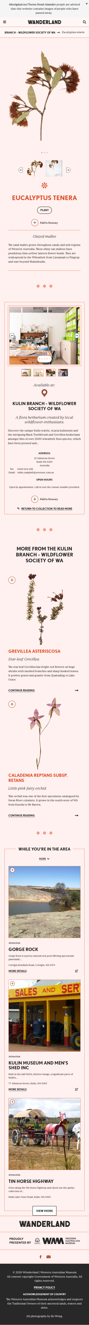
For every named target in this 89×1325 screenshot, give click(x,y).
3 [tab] (47, 153)
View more (44, 1210)
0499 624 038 (25, 469)
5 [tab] (49, 359)
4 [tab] (47, 359)
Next (68, 170)
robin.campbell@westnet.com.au (35, 472)
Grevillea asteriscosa (34, 651)
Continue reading (21, 690)
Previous (20, 170)
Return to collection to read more (46, 508)
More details (18, 971)
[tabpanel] (44, 96)
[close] (87, 3)
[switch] (84, 22)
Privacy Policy (44, 1287)
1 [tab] (42, 153)
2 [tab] (44, 153)
